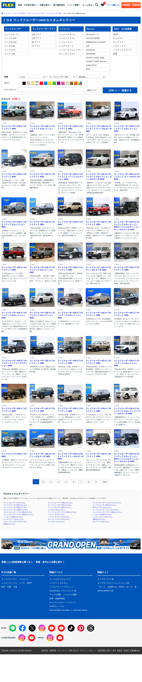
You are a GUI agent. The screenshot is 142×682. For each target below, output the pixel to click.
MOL (88, 69)
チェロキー (118, 38)
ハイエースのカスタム (56, 515)
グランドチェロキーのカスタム (15, 522)
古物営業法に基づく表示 (106, 651)
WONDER (90, 54)
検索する (120, 90)
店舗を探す (44, 5)
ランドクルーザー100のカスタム (60, 503)
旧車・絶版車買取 (57, 598)
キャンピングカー (67, 54)
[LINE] (12, 628)
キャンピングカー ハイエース (62, 602)
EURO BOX (91, 65)
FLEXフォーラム (56, 606)
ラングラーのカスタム (101, 522)
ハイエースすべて (67, 34)
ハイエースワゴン (67, 38)
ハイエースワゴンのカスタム (59, 517)
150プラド (36, 34)
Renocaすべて (92, 34)
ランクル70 (10, 50)
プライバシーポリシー (88, 651)
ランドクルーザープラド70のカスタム (17, 512)
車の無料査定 (59, 5)
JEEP (115, 34)
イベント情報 (73, 5)
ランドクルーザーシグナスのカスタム (107, 503)
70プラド (36, 46)
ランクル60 (10, 54)
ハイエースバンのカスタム (103, 517)
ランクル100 (10, 42)
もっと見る (87, 5)
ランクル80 (10, 46)
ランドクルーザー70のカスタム (60, 505)
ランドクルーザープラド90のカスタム (62, 512)
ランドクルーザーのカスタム (14, 503)
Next (105, 482)
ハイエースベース (9, 583)
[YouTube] (51, 628)
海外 (3, 587)
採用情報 (52, 651)
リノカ (22, 583)
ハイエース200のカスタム (102, 515)
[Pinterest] (80, 628)
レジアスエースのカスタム (13, 519)
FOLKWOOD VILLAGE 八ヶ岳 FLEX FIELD (68, 610)
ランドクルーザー (9, 579)
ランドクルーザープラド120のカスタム (107, 512)
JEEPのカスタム (99, 519)
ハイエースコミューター (70, 50)
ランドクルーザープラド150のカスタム (18, 515)
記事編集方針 (135, 651)
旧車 (115, 54)
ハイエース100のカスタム (13, 517)
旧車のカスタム (9, 524)
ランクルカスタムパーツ (60, 579)
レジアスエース (66, 46)
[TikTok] (71, 628)
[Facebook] (22, 628)
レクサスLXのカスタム (56, 510)
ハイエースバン (66, 42)
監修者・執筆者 (123, 651)
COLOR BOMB (93, 38)
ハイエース (24, 579)
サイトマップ (62, 651)
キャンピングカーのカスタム (59, 519)
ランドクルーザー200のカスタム (15, 510)
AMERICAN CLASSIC (96, 42)
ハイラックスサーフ (122, 50)
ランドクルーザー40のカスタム (60, 507)
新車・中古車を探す (27, 5)
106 (87, 46)
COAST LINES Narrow (96, 61)
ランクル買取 (55, 594)
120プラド (36, 38)
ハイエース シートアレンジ (61, 587)
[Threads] (90, 628)
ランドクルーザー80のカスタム (15, 505)
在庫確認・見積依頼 (131, 5)
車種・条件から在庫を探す (49, 562)
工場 (15, 587)
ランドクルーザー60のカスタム (104, 505)
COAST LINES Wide (95, 58)
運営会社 (45, 651)
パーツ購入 (113, 5)
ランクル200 (10, 38)
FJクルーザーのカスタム (102, 507)
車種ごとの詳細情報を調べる (15, 562)
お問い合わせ (73, 651)
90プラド (36, 42)
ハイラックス (119, 46)
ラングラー (118, 42)
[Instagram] (41, 628)
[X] (32, 628)
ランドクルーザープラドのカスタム (106, 510)
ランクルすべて (12, 34)
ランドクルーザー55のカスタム (15, 507)
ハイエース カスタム (58, 583)
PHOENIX (90, 50)
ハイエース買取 (70, 594)
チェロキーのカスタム (56, 522)
